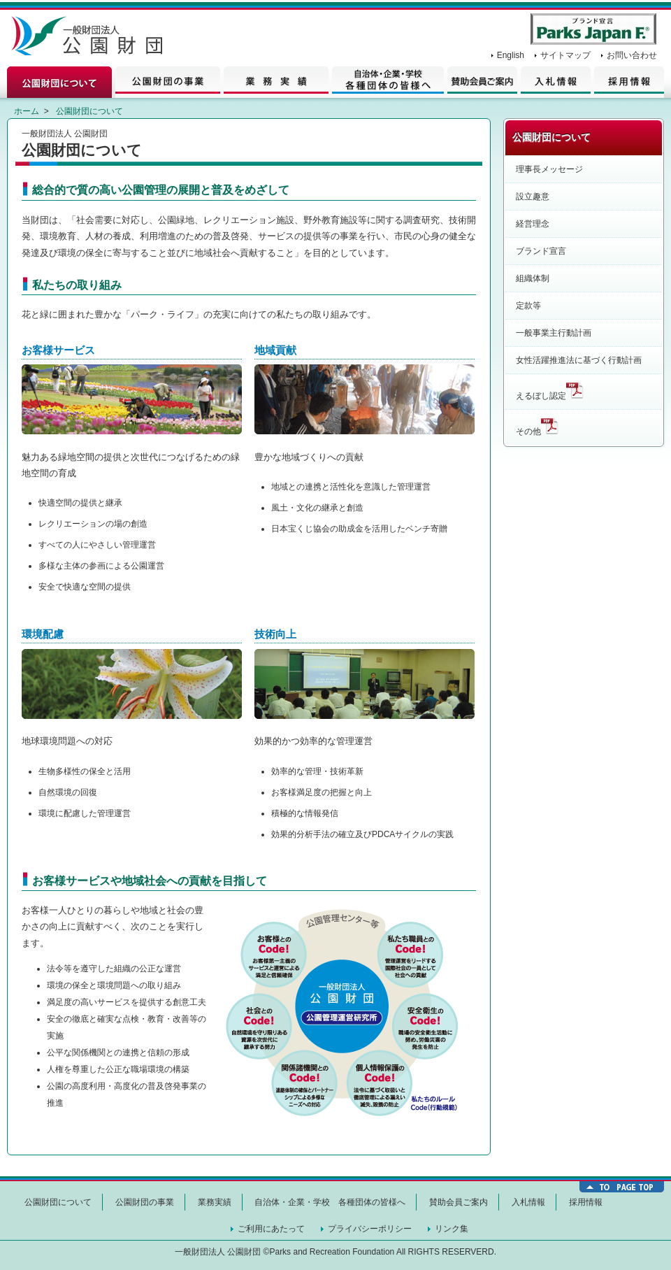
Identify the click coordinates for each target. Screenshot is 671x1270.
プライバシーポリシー (370, 1229)
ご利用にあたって (271, 1229)
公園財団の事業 (169, 80)
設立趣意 (532, 196)
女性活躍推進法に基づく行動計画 (579, 360)
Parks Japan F (593, 29)
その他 (537, 426)
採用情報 (627, 80)
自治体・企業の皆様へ (388, 80)
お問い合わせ (632, 55)
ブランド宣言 (541, 251)
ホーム (26, 111)
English (510, 55)
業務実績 (278, 80)
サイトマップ (565, 55)
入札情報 (554, 80)
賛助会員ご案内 (458, 1202)
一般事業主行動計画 (553, 333)
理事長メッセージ (549, 169)
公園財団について (61, 80)
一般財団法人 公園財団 (91, 38)
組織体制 (532, 278)
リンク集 (451, 1229)
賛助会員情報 (480, 80)
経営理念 (532, 224)
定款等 (528, 306)
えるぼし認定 (550, 391)
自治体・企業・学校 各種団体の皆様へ (329, 1202)
